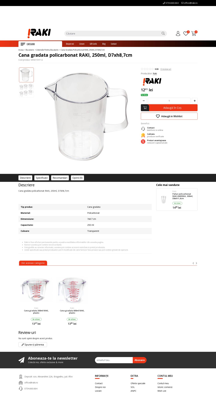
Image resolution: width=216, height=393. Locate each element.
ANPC (133, 391)
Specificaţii (42, 178)
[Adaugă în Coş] (169, 108)
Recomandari (60, 178)
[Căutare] (163, 34)
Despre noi (70, 44)
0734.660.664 (170, 3)
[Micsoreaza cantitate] (144, 101)
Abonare (140, 360)
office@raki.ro (189, 3)
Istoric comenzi (165, 387)
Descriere (25, 178)
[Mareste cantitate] (195, 101)
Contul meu (163, 383)
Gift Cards (93, 44)
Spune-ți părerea (33, 345)
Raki (155, 74)
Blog (103, 44)
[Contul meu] (179, 34)
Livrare (81, 44)
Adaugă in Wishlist (169, 117)
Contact (114, 44)
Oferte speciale (138, 383)
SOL (133, 387)
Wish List (162, 391)
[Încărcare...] (194, 34)
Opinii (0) (77, 178)
